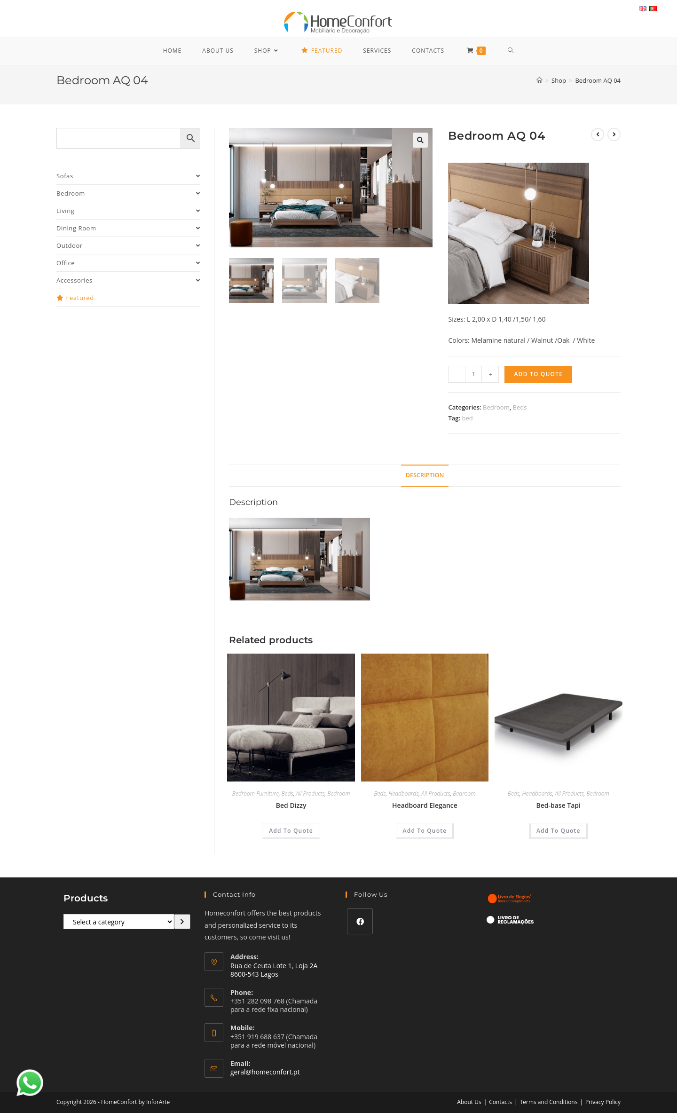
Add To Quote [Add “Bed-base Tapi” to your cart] (558, 831)
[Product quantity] (473, 374)
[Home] (539, 80)
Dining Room (128, 228)
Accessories (128, 280)
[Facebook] (360, 921)
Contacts (500, 1102)
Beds (520, 407)
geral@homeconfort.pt (265, 1071)
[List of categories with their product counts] (118, 921)
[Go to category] (182, 921)
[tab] (425, 475)
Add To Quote (538, 374)
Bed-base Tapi (558, 805)
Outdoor (128, 245)
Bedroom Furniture (255, 793)
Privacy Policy (603, 1102)
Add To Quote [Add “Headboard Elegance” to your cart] (425, 831)
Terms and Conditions (549, 1102)
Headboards (403, 793)
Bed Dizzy (291, 805)
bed (467, 418)
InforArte (158, 1102)
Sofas (128, 176)
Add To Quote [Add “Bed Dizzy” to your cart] (291, 831)
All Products (310, 793)
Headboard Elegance (424, 805)
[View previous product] (597, 134)
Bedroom (496, 407)
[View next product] (614, 134)
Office (128, 263)
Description (425, 475)
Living (128, 210)
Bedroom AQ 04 (598, 80)
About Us (469, 1102)
